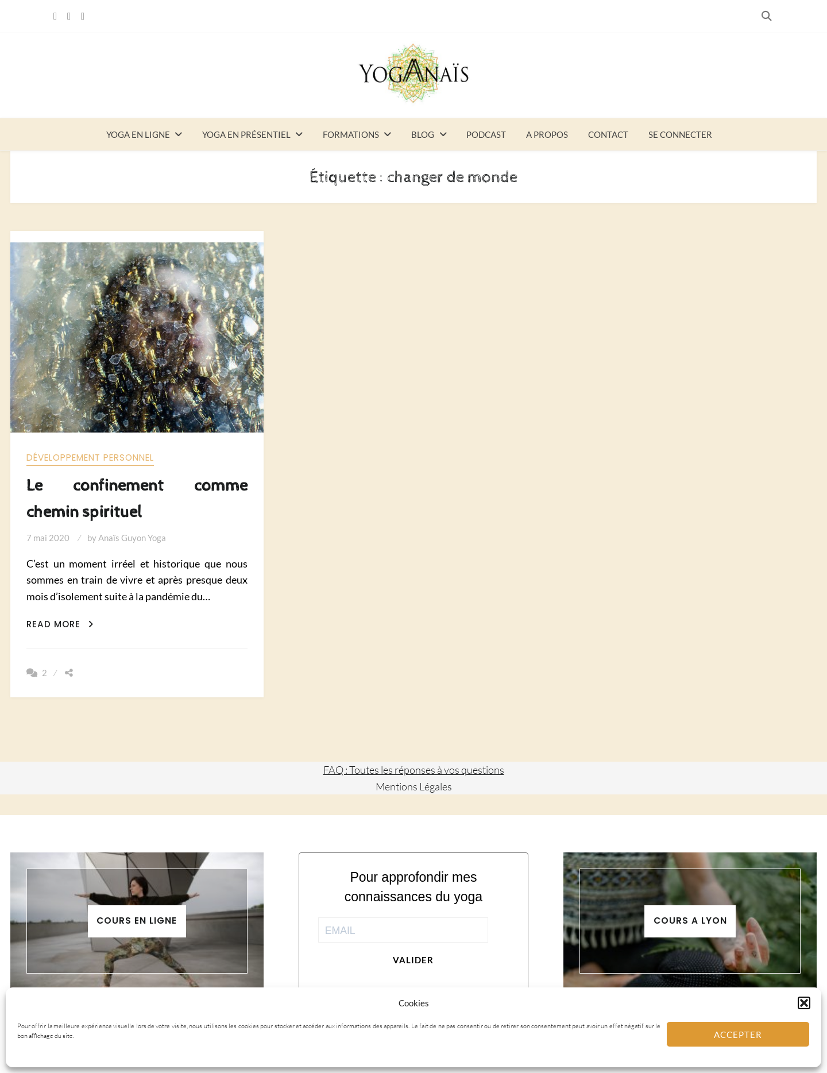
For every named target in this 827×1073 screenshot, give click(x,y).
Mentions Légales (414, 786)
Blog (422, 134)
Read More (60, 624)
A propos (547, 134)
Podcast (486, 134)
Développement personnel (90, 457)
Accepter (738, 1034)
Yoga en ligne (138, 134)
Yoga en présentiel (246, 134)
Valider (413, 960)
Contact (608, 134)
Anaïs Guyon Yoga (132, 537)
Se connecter (680, 134)
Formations (351, 134)
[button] (804, 1003)
